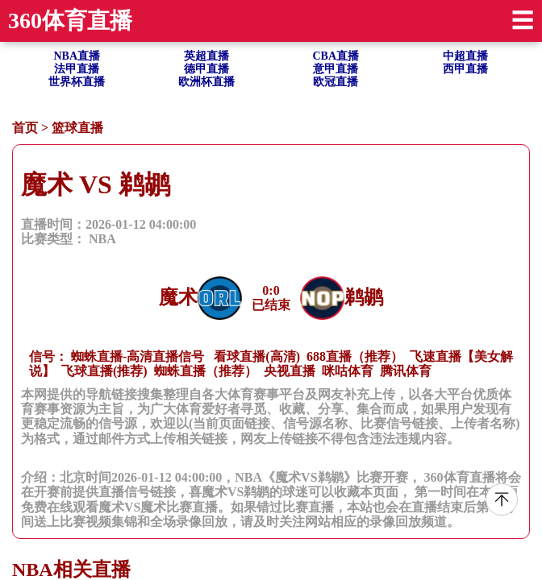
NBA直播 (76, 56)
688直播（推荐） (354, 356)
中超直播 (465, 56)
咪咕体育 (347, 371)
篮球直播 (77, 128)
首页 (25, 128)
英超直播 (206, 56)
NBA (102, 239)
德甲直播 (206, 69)
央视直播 (289, 371)
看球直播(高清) (257, 356)
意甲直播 (335, 69)
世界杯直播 (76, 82)
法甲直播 (76, 69)
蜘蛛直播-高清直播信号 (137, 356)
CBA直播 (335, 56)
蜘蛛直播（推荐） (205, 371)
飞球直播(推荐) (104, 371)
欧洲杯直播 (206, 82)
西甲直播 (465, 69)
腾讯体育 (406, 371)
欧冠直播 (335, 82)
